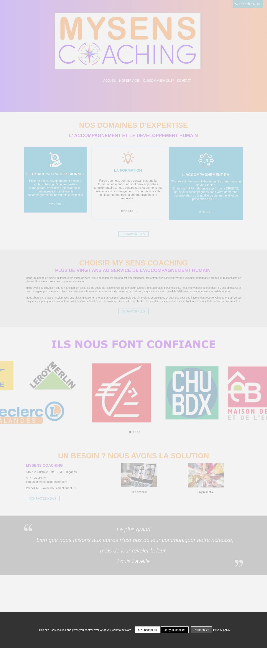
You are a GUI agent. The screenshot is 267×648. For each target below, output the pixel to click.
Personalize (201, 629)
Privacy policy (221, 629)
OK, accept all (147, 629)
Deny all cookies (174, 629)
